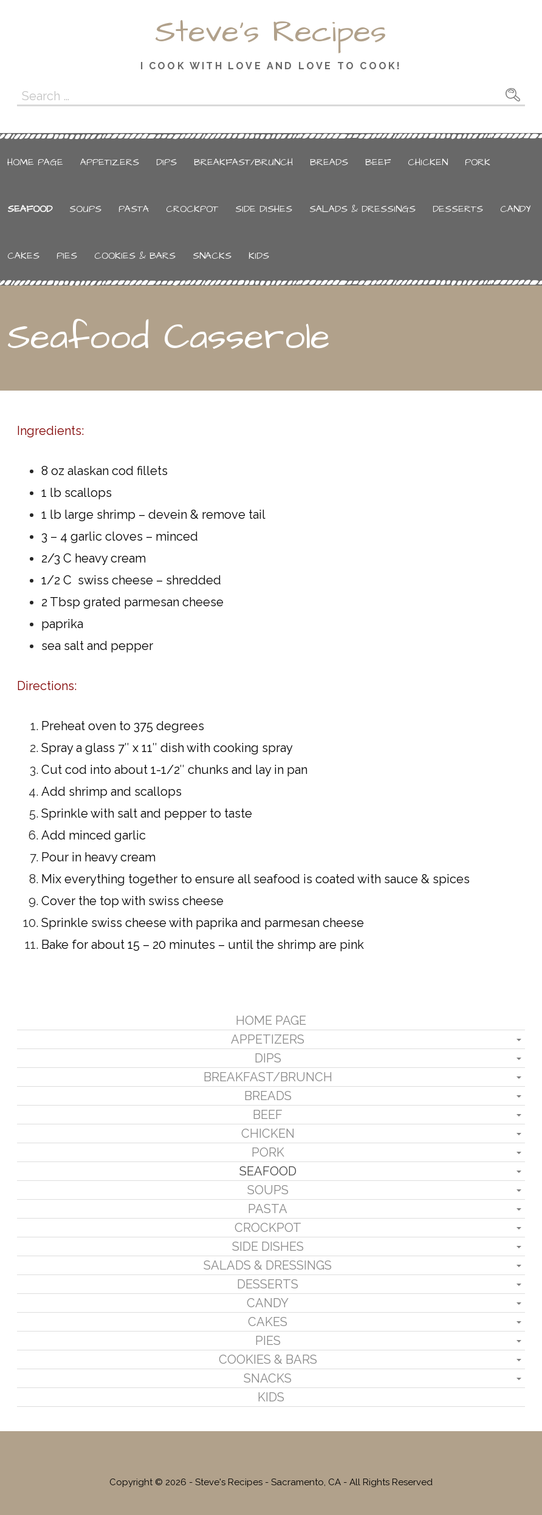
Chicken (428, 162)
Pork (477, 162)
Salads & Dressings (362, 209)
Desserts (458, 209)
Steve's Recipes (270, 32)
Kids (259, 255)
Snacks (212, 255)
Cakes (23, 255)
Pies (67, 255)
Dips (166, 162)
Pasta (133, 209)
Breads (329, 162)
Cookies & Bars (135, 255)
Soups (85, 209)
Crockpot (192, 209)
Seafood (29, 209)
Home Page (35, 162)
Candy (515, 209)
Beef (378, 162)
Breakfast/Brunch (243, 162)
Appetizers (109, 162)
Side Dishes (263, 209)
